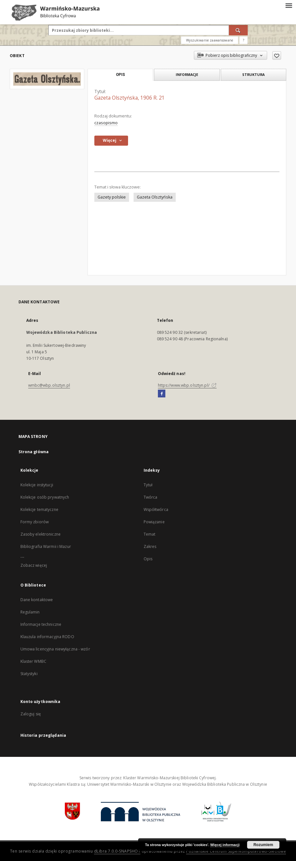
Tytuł (148, 485)
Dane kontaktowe (36, 599)
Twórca (151, 497)
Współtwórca (156, 509)
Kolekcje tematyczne (39, 509)
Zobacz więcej (33, 565)
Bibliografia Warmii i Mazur (45, 546)
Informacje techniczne (41, 624)
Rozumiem (263, 845)
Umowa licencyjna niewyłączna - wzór (55, 649)
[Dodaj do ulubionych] (276, 55)
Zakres (150, 546)
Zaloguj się (30, 714)
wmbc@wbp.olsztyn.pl (49, 385)
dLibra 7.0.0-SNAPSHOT (117, 851)
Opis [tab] (120, 74)
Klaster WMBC (33, 661)
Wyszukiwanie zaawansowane (209, 40)
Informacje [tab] (187, 74)
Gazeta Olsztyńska (154, 197)
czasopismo (106, 123)
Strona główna (33, 452)
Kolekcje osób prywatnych (44, 497)
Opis (148, 559)
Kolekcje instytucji (36, 485)
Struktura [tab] (253, 74)
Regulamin (30, 612)
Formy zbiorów (34, 522)
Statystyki (29, 673)
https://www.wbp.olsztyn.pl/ (187, 385)
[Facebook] (161, 394)
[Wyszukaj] (238, 30)
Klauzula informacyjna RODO (47, 636)
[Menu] (288, 5)
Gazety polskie (112, 197)
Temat (150, 534)
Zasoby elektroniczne (40, 534)
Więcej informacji (225, 845)
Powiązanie (154, 522)
